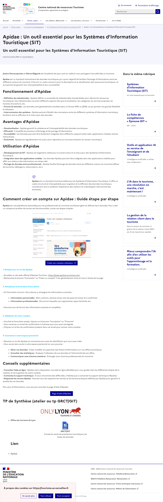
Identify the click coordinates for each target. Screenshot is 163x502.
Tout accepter (63, 495)
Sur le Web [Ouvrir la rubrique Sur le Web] (116, 20)
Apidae (14, 453)
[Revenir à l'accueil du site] (13, 476)
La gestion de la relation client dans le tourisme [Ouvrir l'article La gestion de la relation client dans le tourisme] (140, 218)
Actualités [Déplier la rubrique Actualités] (17, 20)
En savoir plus (28, 495)
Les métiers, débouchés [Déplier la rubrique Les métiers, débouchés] (55, 20)
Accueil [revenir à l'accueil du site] (6, 20)
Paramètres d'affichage (79, 496)
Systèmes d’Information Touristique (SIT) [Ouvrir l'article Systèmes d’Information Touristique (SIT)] (137, 87)
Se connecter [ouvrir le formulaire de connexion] (126, 5)
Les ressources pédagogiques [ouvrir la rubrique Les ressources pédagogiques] (34, 27)
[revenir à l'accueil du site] (61, 7)
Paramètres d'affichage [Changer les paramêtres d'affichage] (148, 5)
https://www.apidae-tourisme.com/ (64, 275)
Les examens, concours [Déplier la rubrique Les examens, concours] (80, 20)
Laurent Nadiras (27, 57)
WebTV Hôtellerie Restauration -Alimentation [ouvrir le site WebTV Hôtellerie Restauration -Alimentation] (109, 479)
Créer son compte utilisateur (60, 263)
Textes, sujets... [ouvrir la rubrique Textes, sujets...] (16, 27)
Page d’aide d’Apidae (61, 393)
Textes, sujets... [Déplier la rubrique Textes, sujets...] (33, 20)
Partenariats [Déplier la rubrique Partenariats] (101, 20)
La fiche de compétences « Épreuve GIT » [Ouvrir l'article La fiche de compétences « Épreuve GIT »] (137, 118)
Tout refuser (45, 495)
